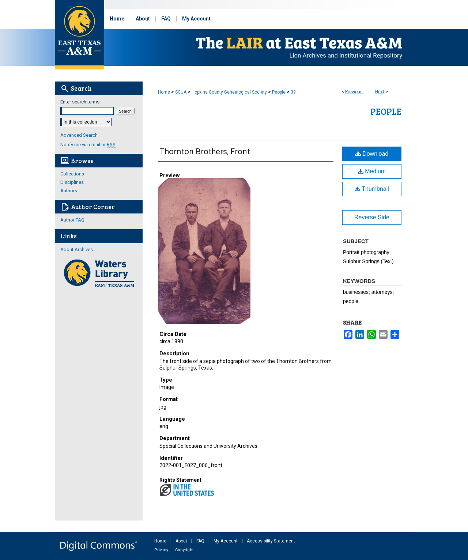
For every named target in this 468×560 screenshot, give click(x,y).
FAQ (200, 541)
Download (372, 154)
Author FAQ (72, 220)
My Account (226, 541)
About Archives (76, 249)
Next (379, 91)
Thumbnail (372, 189)
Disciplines (72, 182)
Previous (354, 91)
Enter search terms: (80, 102)
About (182, 541)
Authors (68, 190)
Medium (372, 171)
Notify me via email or (88, 144)
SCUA (180, 92)
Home (164, 92)
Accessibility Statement (271, 541)
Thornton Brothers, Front (204, 151)
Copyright (184, 550)
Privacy (161, 550)
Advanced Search (79, 135)
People (279, 92)
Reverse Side (371, 217)
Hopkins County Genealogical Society (229, 92)
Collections (72, 174)
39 (293, 92)
